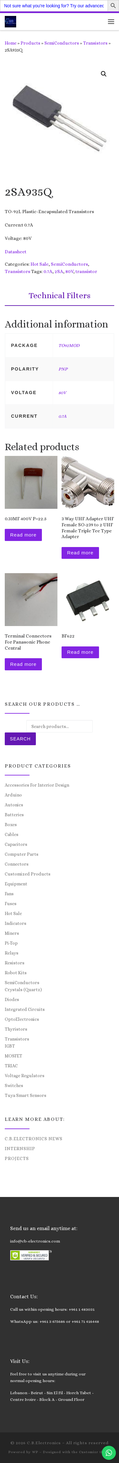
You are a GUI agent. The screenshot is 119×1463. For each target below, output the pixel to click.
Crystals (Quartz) (23, 989)
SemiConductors (61, 43)
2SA (59, 271)
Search (20, 738)
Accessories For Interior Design (37, 785)
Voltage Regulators (24, 1075)
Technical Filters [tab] (59, 295)
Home (11, 43)
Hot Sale (39, 264)
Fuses (11, 903)
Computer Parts (21, 854)
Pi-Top (11, 943)
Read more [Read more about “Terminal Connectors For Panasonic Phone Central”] (23, 664)
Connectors (17, 864)
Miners (12, 933)
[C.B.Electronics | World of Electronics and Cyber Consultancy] (10, 21)
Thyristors (16, 1029)
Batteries (14, 814)
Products (30, 43)
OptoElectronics (22, 1019)
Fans (9, 893)
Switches (14, 1085)
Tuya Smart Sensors (25, 1095)
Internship (20, 1148)
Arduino (13, 794)
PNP (63, 368)
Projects (17, 1158)
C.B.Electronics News (34, 1138)
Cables (11, 834)
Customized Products (27, 873)
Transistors (95, 43)
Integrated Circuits (25, 1009)
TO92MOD (68, 345)
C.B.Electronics (44, 1442)
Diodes (12, 999)
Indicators (15, 923)
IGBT (10, 1046)
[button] (103, 74)
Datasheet (15, 252)
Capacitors (16, 844)
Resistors (14, 962)
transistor (86, 271)
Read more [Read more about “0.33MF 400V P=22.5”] (23, 534)
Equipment (16, 883)
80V (69, 271)
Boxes (11, 824)
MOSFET (13, 1055)
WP (35, 1452)
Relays (11, 952)
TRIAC (11, 1065)
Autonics (14, 804)
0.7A (47, 271)
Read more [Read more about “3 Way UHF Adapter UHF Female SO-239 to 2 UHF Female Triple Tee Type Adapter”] (80, 552)
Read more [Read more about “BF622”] (80, 652)
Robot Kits (16, 972)
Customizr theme (95, 1452)
